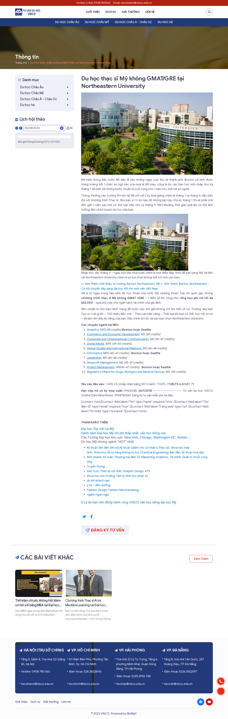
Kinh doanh (94, 457)
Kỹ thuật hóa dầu (193, 452)
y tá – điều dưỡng (98, 485)
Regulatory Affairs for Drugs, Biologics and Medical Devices (125, 372)
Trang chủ (21, 62)
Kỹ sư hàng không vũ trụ (123, 452)
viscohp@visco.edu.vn (130, 684)
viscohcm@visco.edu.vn (84, 684)
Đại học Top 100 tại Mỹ (97, 429)
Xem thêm (201, 559)
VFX (147, 471)
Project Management (101, 367)
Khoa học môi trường (101, 476)
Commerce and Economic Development (113, 334)
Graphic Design (133, 471)
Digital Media (95, 344)
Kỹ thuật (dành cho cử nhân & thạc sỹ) (144, 448)
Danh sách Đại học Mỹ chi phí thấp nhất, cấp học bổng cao (123, 433)
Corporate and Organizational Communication (118, 339)
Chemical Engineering (154, 452)
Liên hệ (150, 12)
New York (131, 437)
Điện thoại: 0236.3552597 (180, 671)
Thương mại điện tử (127, 457)
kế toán (108, 457)
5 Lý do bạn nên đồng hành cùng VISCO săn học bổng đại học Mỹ (128, 502)
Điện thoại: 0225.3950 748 (133, 676)
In (70, 128)
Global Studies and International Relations (114, 348)
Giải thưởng (131, 12)
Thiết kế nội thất (111, 471)
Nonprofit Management (102, 362)
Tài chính (175, 457)
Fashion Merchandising (123, 490)
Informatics (94, 353)
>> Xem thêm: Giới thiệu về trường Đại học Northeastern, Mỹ (120, 284)
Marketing (148, 457)
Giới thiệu (93, 12)
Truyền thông (96, 466)
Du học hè (165, 22)
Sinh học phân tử (137, 476)
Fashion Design (97, 490)
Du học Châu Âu (67, 22)
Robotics (100, 452)
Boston (183, 437)
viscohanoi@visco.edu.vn (37, 684)
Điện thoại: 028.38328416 (85, 671)
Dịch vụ (110, 12)
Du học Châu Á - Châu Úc (133, 22)
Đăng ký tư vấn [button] (105, 530)
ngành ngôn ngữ (97, 494)
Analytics (162, 457)
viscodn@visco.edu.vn (178, 684)
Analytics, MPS (96, 330)
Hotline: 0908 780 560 (35, 671)
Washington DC (164, 437)
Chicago (145, 437)
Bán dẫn (175, 452)
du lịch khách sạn (98, 480)
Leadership (94, 358)
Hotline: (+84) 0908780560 (93, 2)
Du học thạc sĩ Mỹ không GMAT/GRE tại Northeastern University (70, 62)
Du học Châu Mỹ (97, 22)
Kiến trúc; (93, 471)
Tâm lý (120, 476)
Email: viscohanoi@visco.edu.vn (132, 2)
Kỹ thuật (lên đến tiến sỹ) (103, 448)
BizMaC (132, 713)
